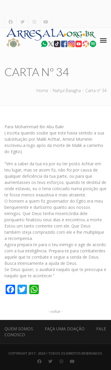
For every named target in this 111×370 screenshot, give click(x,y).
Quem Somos (18, 328)
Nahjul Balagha (67, 90)
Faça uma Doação (65, 328)
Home (42, 90)
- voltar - (55, 311)
